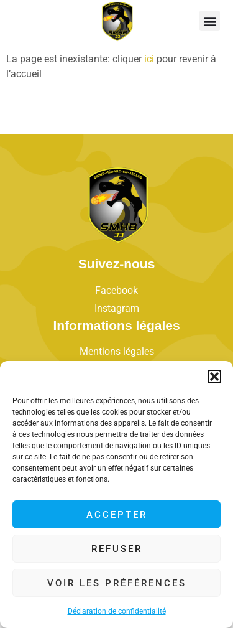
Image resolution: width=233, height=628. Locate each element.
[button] (214, 376)
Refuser (116, 549)
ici (149, 59)
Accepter (116, 514)
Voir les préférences (116, 583)
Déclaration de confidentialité (117, 611)
